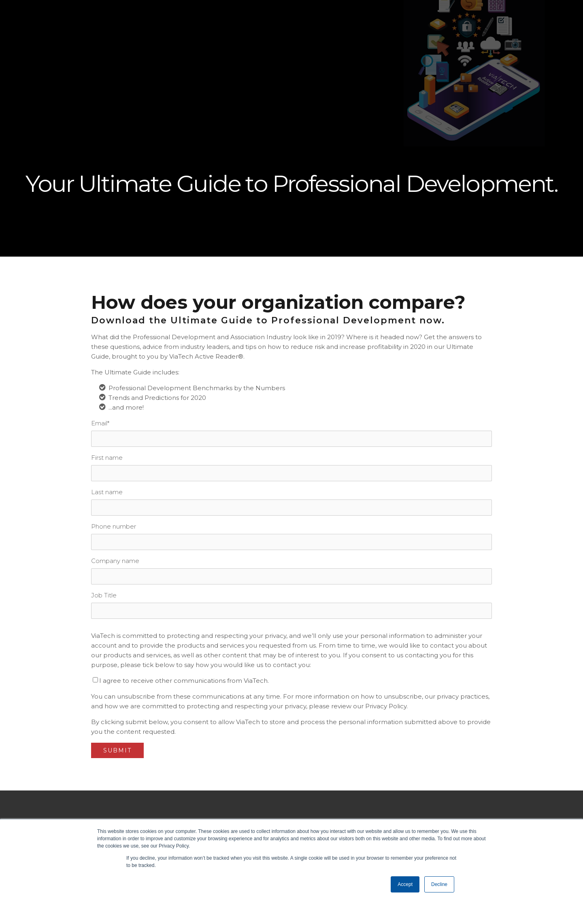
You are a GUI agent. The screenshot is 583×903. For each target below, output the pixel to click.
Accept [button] (405, 884)
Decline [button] (439, 884)
